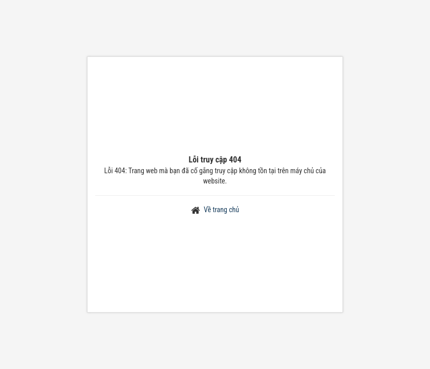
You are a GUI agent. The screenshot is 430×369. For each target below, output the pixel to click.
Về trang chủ (221, 210)
